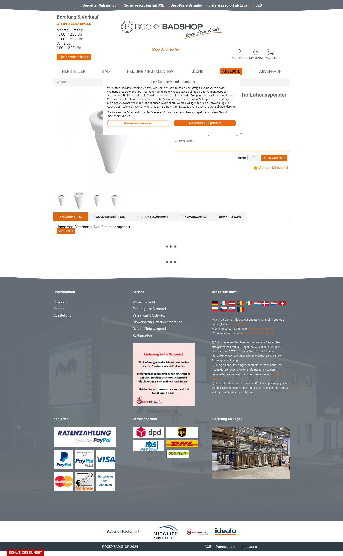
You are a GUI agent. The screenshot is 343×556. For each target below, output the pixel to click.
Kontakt (59, 309)
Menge (242, 157)
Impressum (248, 547)
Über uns (60, 302)
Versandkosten (237, 324)
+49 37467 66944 (74, 24)
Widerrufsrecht (144, 302)
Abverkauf (270, 71)
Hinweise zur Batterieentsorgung (157, 322)
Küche (197, 71)
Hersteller (73, 71)
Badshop (62, 82)
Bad (106, 71)
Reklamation (142, 335)
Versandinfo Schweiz (149, 315)
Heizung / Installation (150, 71)
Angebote (231, 71)
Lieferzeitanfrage (74, 57)
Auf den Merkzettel (273, 168)
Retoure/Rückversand (149, 329)
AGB (208, 547)
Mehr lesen (65, 231)
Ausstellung (62, 315)
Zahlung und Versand (149, 309)
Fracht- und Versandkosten (258, 333)
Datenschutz (225, 547)
